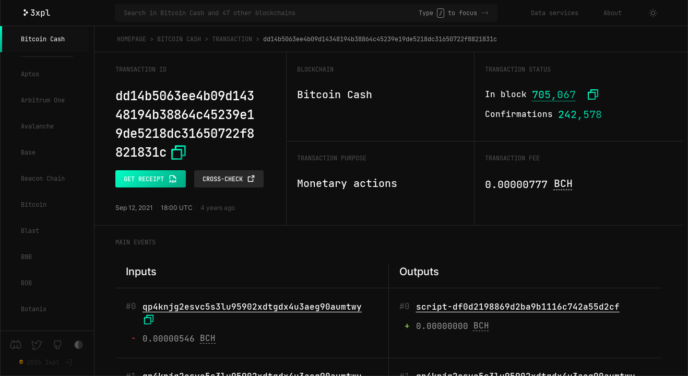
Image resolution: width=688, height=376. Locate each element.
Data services (554, 13)
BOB (26, 283)
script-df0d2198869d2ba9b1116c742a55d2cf (518, 306)
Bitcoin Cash (43, 39)
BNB (26, 257)
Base (28, 152)
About (612, 13)
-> (485, 13)
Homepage (131, 39)
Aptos (30, 74)
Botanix (33, 309)
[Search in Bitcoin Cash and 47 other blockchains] (271, 13)
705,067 (554, 94)
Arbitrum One (43, 100)
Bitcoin (33, 205)
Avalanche (37, 126)
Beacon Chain (43, 178)
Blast (30, 231)
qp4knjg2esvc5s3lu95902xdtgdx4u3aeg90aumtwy (252, 306)
